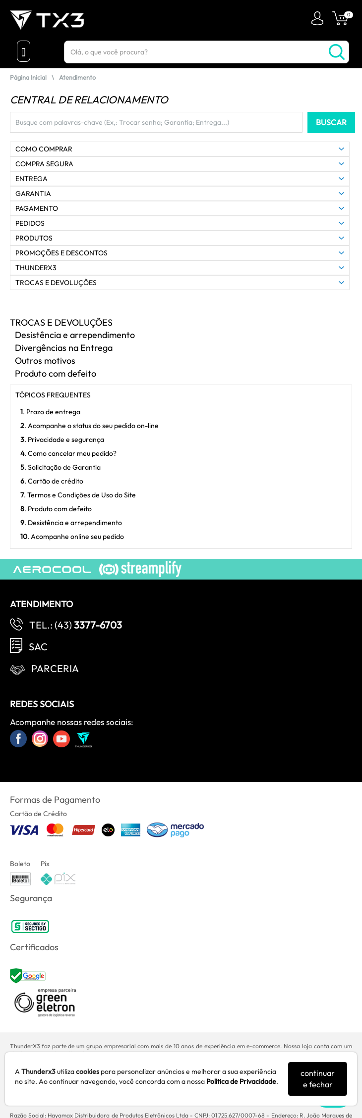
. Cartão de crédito (51, 481)
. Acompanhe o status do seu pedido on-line (89, 425)
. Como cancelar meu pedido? (68, 453)
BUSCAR (331, 122)
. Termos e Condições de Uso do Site (78, 494)
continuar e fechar (318, 1078)
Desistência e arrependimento (75, 334)
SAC (38, 646)
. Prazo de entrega (50, 411)
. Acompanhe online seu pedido (72, 536)
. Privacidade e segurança (62, 439)
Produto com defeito (55, 373)
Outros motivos (45, 360)
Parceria (55, 668)
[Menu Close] (23, 51)
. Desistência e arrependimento (71, 522)
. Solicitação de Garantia (60, 467)
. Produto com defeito (56, 508)
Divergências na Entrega (64, 347)
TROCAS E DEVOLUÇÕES (61, 322)
